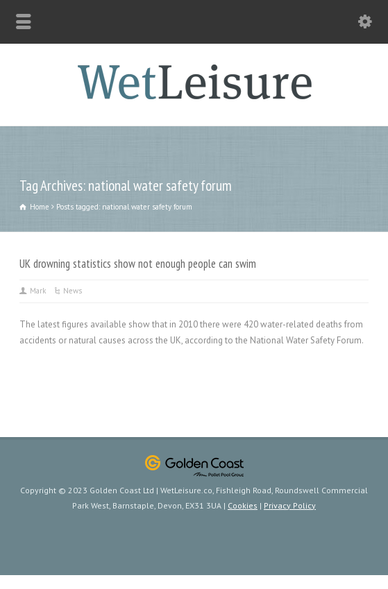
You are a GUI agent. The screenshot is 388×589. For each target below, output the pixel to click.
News (72, 291)
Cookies (243, 505)
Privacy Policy (290, 505)
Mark (38, 291)
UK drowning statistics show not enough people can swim (137, 263)
